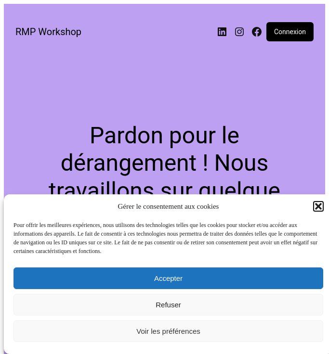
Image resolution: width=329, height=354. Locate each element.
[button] (318, 206)
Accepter (168, 278)
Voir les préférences (168, 331)
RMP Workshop (48, 32)
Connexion (290, 32)
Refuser (168, 305)
